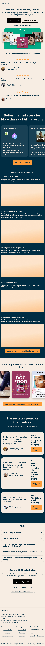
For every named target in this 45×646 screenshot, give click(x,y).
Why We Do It (22, 630)
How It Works (7, 630)
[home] (19, 3)
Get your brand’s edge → (22, 587)
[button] (42, 3)
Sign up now (14, 20)
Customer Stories (7, 636)
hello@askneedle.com (37, 629)
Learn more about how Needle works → (22, 351)
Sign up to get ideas (22, 582)
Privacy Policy (31, 644)
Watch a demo (30, 20)
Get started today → (22, 163)
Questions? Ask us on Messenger (22, 592)
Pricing (7, 633)
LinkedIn (32, 636)
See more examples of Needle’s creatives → (22, 404)
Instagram (40, 636)
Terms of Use (40, 644)
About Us (22, 633)
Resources (22, 636)
